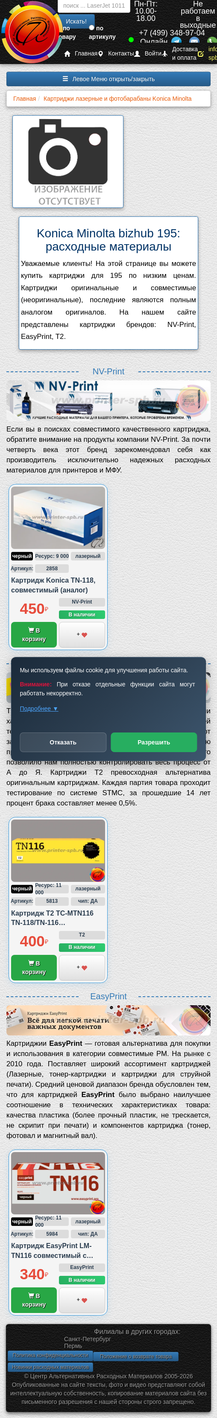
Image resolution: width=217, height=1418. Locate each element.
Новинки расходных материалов (50, 1367)
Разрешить (154, 742)
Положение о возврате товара (136, 1357)
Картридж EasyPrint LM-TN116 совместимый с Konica (51, 1255)
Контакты (115, 54)
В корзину (34, 634)
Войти (147, 54)
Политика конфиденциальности (50, 1355)
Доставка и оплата (179, 53)
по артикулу (102, 32)
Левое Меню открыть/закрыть (108, 79)
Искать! (76, 21)
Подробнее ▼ (39, 708)
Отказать (63, 742)
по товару (66, 32)
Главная (80, 54)
